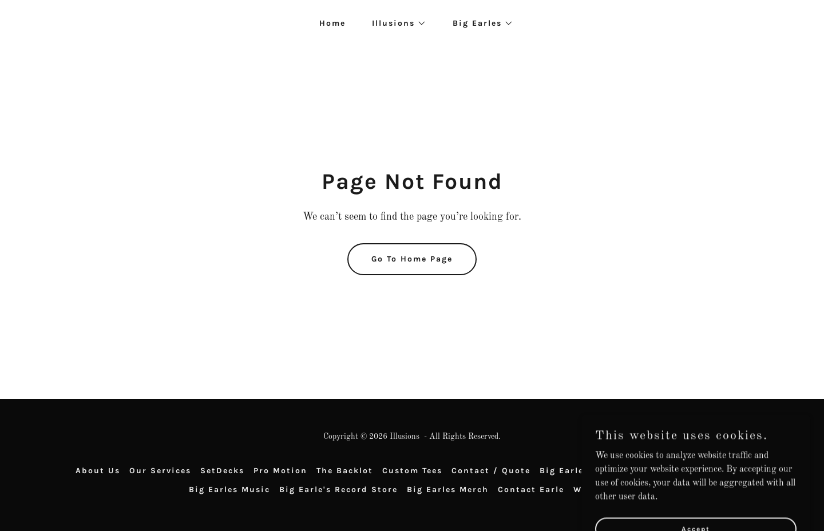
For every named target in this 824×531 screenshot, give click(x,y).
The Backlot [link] (344, 470)
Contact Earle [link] (531, 489)
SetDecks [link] (222, 470)
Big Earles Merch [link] (448, 489)
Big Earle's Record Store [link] (338, 489)
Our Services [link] (160, 470)
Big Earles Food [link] (578, 470)
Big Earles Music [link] (229, 489)
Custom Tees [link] (412, 470)
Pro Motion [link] (280, 470)
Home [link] (332, 23)
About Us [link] (98, 470)
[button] (395, 23)
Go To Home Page (412, 259)
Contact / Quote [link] (490, 470)
